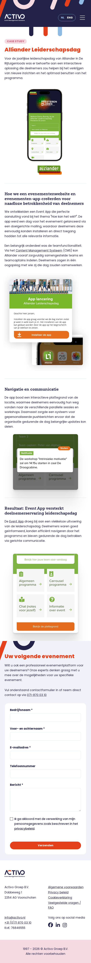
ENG (70, 18)
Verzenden (45, 845)
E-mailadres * (20, 747)
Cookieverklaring (60, 898)
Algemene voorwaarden (66, 887)
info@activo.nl (15, 918)
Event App (16, 521)
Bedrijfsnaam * (21, 710)
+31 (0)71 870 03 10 (18, 923)
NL (62, 18)
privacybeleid (24, 829)
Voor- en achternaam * (27, 728)
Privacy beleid (58, 892)
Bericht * (16, 785)
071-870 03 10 (37, 695)
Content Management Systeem (39, 251)
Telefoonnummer (22, 766)
